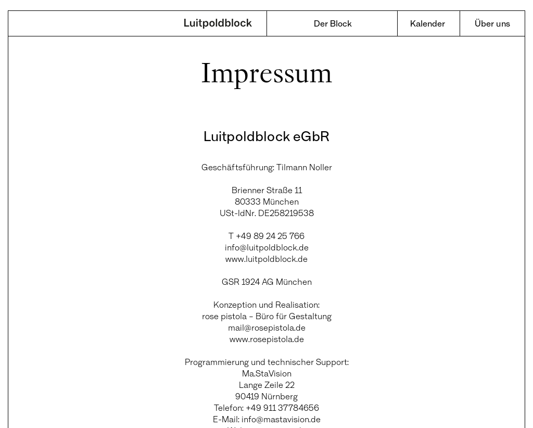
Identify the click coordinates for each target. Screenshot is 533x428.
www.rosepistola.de (267, 339)
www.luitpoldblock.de (266, 258)
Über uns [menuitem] (492, 23)
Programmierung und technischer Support (266, 362)
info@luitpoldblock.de (267, 247)
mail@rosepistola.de (267, 327)
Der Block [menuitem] (333, 23)
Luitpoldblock (218, 24)
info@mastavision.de (281, 419)
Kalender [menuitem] (427, 23)
